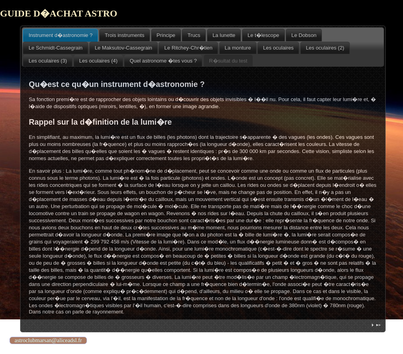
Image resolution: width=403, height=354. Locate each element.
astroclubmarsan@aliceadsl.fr (48, 340)
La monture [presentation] (238, 48)
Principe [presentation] (166, 35)
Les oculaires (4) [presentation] (98, 61)
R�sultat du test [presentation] (228, 61)
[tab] (60, 35)
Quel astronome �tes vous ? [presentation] (163, 61)
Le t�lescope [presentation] (263, 35)
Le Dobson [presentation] (303, 35)
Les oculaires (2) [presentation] (325, 48)
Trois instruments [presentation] (124, 35)
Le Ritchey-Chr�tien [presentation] (189, 48)
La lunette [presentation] (224, 35)
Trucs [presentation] (193, 35)
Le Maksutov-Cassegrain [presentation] (123, 48)
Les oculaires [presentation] (278, 48)
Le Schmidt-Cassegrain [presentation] (56, 48)
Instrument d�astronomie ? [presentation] (61, 35)
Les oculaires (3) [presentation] (48, 61)
